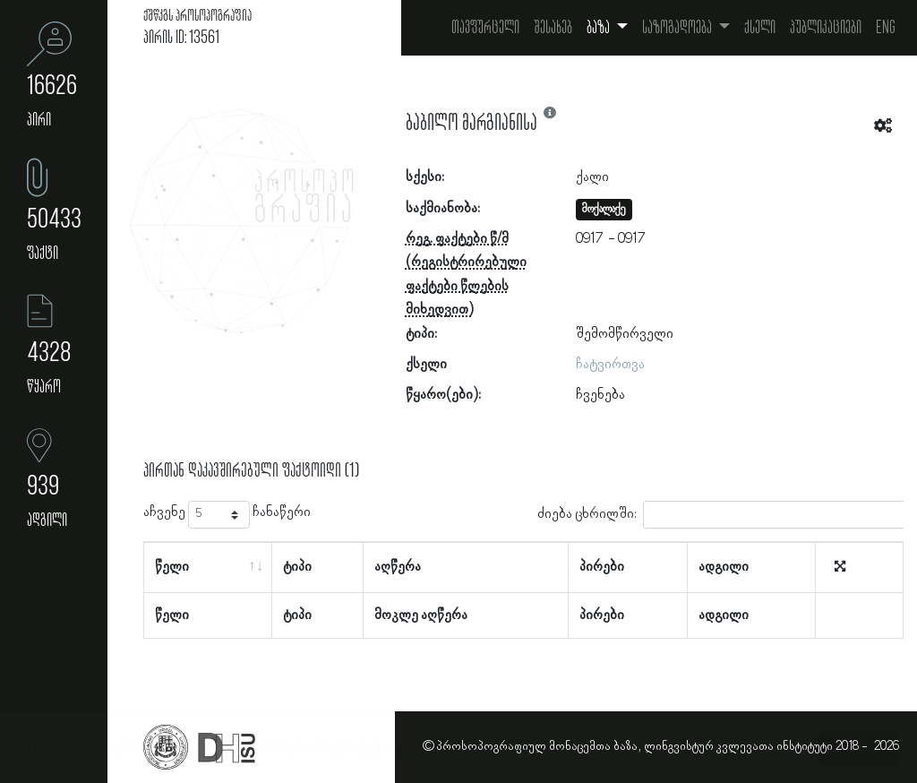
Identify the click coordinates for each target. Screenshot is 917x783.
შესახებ (553, 28)
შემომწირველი (624, 334)
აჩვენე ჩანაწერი (227, 515)
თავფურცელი (485, 28)
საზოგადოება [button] (678, 28)
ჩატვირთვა (610, 365)
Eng (886, 28)
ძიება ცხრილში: (724, 515)
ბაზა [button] (600, 28)
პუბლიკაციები (825, 28)
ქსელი (760, 28)
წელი (172, 567)
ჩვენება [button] (600, 395)
